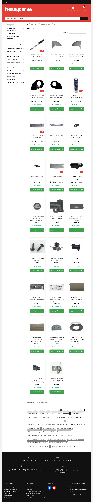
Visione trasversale (48, 292)
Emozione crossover (50, 303)
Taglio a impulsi (59, 285)
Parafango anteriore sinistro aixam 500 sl (76, 56)
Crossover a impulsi (34, 289)
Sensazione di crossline (65, 296)
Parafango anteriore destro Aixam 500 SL (57, 56)
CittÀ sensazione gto (34, 300)
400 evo (42, 278)
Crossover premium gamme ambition (63, 314)
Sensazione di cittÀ (34, 296)
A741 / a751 (80, 278)
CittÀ (59, 281)
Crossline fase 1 (33, 281)
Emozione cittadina (49, 300)
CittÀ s (54, 281)
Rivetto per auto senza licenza (37, 56)
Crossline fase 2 (76, 281)
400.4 (48, 278)
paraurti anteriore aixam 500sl (37, 103)
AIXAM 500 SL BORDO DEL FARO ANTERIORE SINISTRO (37, 80)
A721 (73, 278)
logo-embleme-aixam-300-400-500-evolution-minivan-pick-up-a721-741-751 (37, 153)
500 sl (35, 278)
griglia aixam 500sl (56, 103)
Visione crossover (62, 292)
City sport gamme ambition (56, 307)
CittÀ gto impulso (48, 289)
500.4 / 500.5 (56, 278)
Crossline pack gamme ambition (38, 314)
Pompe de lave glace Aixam (77, 175)
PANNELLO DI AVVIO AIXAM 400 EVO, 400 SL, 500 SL (76, 152)
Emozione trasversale (35, 303)
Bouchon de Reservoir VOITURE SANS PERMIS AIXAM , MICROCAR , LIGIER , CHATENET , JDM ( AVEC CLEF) (56, 179)
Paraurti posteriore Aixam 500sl (57, 127)
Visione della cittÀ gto (77, 292)
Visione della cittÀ (72, 289)
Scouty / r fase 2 (33, 285)
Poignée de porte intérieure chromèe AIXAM (76, 128)
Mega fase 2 (60, 289)
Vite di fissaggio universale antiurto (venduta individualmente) (37, 177)
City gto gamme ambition (75, 307)
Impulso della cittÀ (46, 285)
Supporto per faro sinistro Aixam (56, 151)
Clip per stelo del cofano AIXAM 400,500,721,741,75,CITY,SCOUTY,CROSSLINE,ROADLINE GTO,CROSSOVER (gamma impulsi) (37, 250)
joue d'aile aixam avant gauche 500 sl (37, 127)
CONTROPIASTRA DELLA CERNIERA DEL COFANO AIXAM (57, 224)
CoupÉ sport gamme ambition (37, 311)
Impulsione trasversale (74, 285)
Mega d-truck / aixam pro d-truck (39, 318)
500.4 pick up (66, 278)
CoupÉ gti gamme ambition (58, 311)
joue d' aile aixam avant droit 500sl (76, 103)
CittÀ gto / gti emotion (66, 303)
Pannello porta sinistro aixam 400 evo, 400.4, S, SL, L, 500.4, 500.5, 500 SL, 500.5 (37, 225)
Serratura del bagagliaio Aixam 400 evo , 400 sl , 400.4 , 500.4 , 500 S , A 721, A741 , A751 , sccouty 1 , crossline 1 (56, 202)
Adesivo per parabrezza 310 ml (76, 80)
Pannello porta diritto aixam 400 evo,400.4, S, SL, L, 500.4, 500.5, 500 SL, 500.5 (76, 201)
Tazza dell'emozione (64, 300)
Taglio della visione (34, 292)
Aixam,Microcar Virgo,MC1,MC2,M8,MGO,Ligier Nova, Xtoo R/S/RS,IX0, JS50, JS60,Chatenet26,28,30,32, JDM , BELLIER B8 (76, 226)
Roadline (66, 281)
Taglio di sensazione (48, 296)
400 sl (30, 278)
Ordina (65, 32)
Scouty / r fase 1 (45, 281)
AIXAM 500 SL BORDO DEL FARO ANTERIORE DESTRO (56, 80)
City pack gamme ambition (36, 307)
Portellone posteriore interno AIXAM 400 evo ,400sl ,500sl (37, 201)
